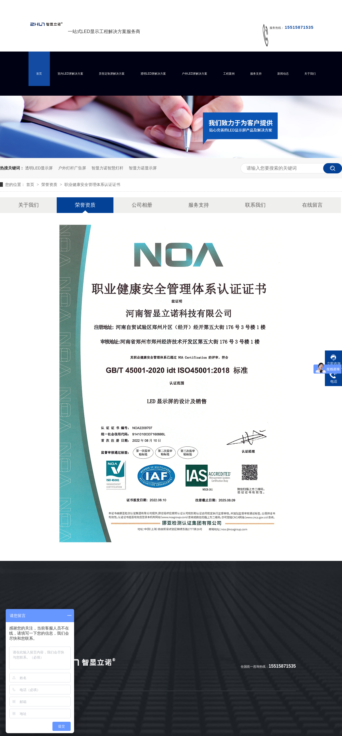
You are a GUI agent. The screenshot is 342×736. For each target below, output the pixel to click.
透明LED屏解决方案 (153, 73)
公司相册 (142, 205)
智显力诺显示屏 (143, 168)
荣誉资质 (49, 184)
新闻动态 (283, 73)
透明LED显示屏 (39, 168)
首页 (39, 73)
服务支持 (256, 73)
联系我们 (255, 205)
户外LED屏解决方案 (194, 73)
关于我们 (310, 73)
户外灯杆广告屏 (72, 168)
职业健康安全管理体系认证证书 (92, 184)
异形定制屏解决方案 (112, 73)
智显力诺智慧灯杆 (107, 168)
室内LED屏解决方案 (70, 73)
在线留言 (312, 205)
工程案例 (229, 73)
